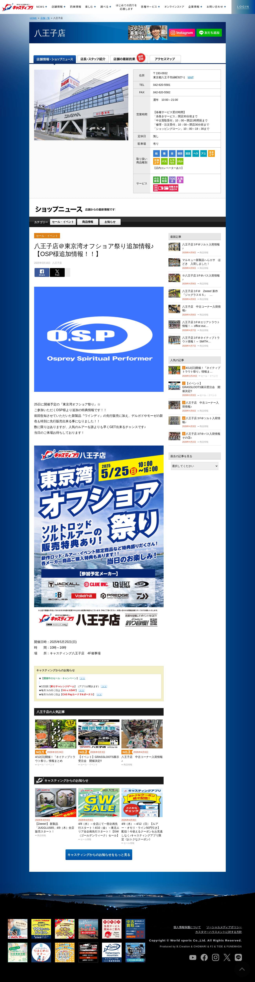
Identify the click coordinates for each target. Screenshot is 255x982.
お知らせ (110, 221)
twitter (226, 957)
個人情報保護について (187, 927)
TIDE (220, 946)
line (238, 957)
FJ (211, 946)
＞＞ (104, 686)
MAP (191, 77)
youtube (192, 957)
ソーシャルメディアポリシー (224, 927)
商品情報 (87, 221)
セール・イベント (63, 221)
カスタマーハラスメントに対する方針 (218, 932)
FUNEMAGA (234, 946)
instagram (215, 957)
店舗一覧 (45, 18)
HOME (33, 18)
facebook (204, 957)
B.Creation (183, 946)
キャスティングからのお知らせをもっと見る (98, 854)
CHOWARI (200, 946)
